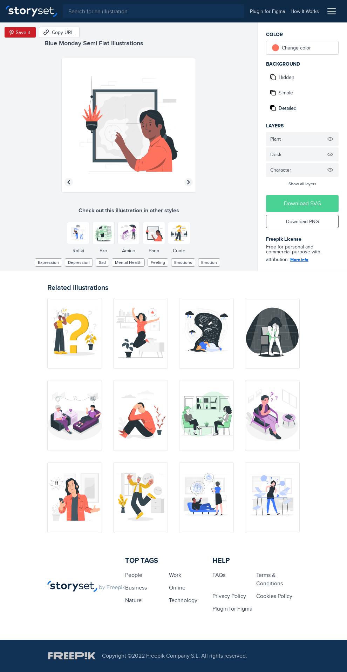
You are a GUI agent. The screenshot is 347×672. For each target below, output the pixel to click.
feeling (158, 262)
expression (48, 262)
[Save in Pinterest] (20, 32)
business (136, 588)
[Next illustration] (188, 182)
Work (175, 575)
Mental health (128, 262)
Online (177, 588)
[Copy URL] (59, 32)
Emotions (183, 262)
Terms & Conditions (269, 579)
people (133, 575)
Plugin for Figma (232, 609)
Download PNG (302, 221)
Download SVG (302, 203)
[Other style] (78, 233)
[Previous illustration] (68, 182)
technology (183, 600)
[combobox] (153, 11)
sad (102, 262)
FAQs (218, 575)
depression (79, 262)
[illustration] (74, 333)
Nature (133, 600)
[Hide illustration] (330, 139)
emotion (209, 262)
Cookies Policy (274, 596)
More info (299, 259)
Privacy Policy (229, 596)
